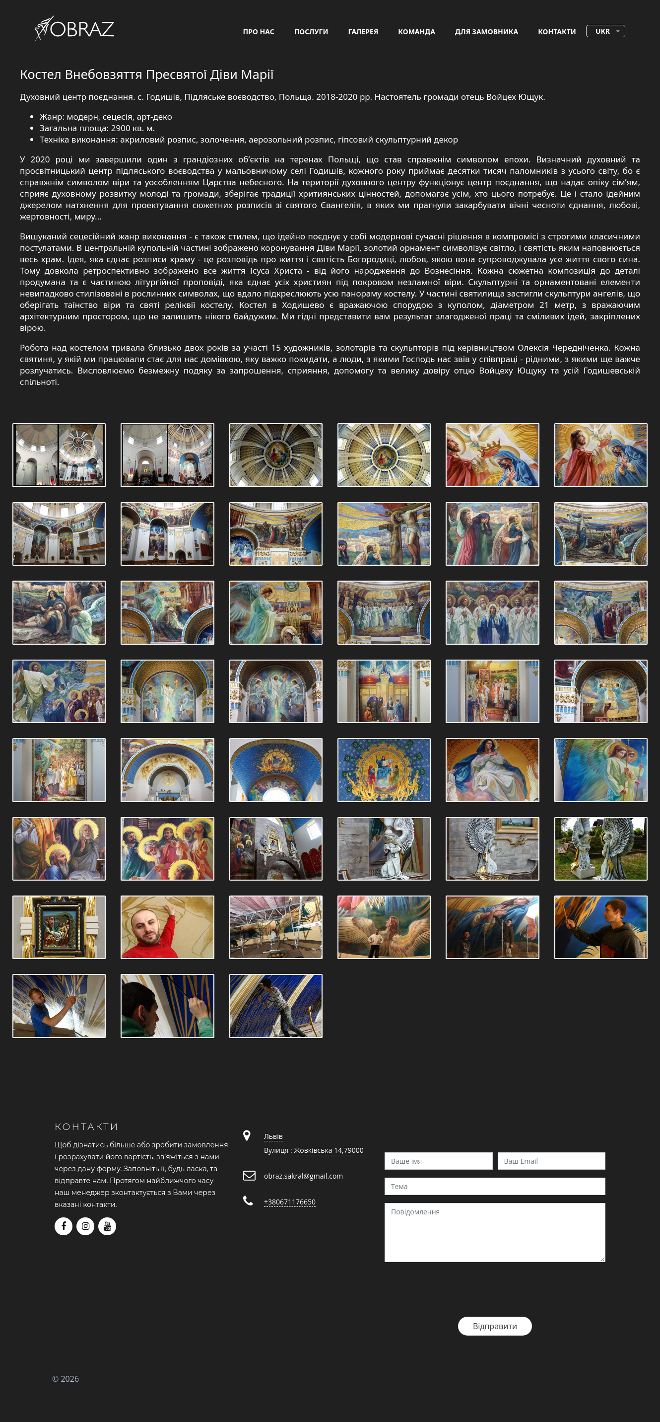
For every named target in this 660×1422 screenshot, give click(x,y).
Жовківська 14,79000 (328, 1150)
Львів (273, 1136)
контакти (557, 31)
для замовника (486, 31)
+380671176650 (290, 1201)
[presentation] (460, 1289)
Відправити (495, 1326)
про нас (258, 31)
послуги (311, 31)
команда (416, 31)
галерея (363, 31)
